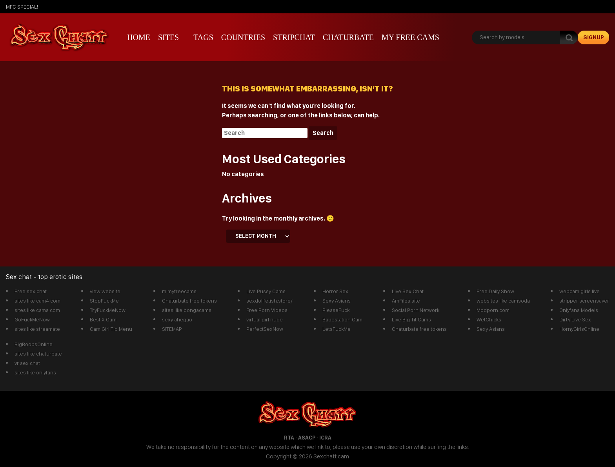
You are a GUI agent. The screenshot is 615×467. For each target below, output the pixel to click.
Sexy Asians (336, 300)
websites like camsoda (503, 300)
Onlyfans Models (578, 310)
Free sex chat (31, 291)
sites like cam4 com (37, 300)
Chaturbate (348, 37)
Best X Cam (103, 319)
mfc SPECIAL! (22, 7)
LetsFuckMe (336, 329)
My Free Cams (410, 37)
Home (138, 37)
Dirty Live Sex (575, 319)
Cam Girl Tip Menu (111, 329)
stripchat (294, 37)
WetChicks (489, 319)
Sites (168, 37)
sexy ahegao (177, 319)
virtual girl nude (264, 319)
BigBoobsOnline (34, 344)
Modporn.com (493, 310)
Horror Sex (335, 291)
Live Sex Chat (408, 291)
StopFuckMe (104, 300)
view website (105, 291)
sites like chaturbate (38, 353)
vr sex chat (27, 363)
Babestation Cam (342, 319)
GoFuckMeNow (32, 319)
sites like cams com (37, 310)
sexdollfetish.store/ (269, 300)
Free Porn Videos (266, 310)
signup (593, 37)
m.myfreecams (179, 291)
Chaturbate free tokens (189, 300)
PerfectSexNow (264, 329)
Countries (243, 37)
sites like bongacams (186, 310)
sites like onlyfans (35, 372)
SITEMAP (172, 329)
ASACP (306, 437)
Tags (203, 37)
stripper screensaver (584, 300)
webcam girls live (579, 291)
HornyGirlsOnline (579, 329)
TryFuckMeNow (108, 310)
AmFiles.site (406, 300)
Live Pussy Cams (266, 291)
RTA (289, 437)
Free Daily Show (495, 291)
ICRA (325, 437)
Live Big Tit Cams (411, 319)
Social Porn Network (415, 310)
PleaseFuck (335, 310)
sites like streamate (37, 329)
